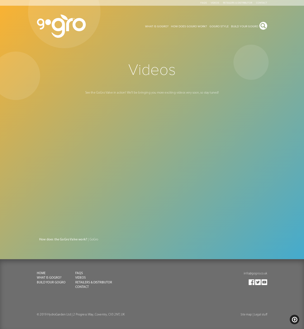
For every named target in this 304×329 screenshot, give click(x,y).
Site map (246, 314)
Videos (215, 2)
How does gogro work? (189, 26)
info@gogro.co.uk (255, 273)
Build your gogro (244, 26)
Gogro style (219, 26)
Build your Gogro (51, 282)
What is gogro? (157, 26)
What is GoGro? (49, 277)
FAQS (79, 273)
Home (41, 273)
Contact (261, 2)
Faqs (203, 2)
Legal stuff (260, 314)
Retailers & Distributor (237, 2)
